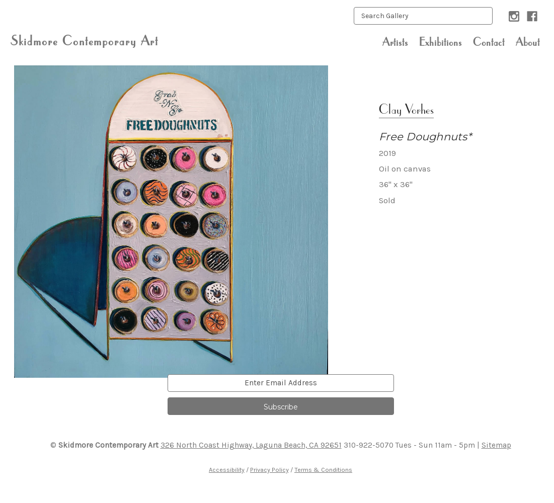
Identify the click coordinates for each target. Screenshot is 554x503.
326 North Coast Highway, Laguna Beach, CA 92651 (251, 445)
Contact (489, 41)
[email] (281, 383)
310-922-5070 (368, 445)
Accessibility (227, 469)
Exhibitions (440, 41)
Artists (395, 41)
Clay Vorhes (406, 109)
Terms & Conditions (323, 469)
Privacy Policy (269, 469)
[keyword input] (423, 16)
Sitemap (496, 445)
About (528, 41)
